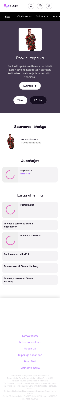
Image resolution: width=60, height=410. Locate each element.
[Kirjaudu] (49, 6)
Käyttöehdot (30, 335)
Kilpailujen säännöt (30, 355)
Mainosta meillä (30, 368)
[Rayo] (22, 309)
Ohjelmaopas (24, 16)
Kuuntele (30, 85)
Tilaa (20, 100)
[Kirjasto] (40, 6)
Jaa (38, 100)
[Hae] (31, 6)
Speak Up (30, 348)
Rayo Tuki (30, 361)
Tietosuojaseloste (30, 342)
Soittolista (42, 16)
